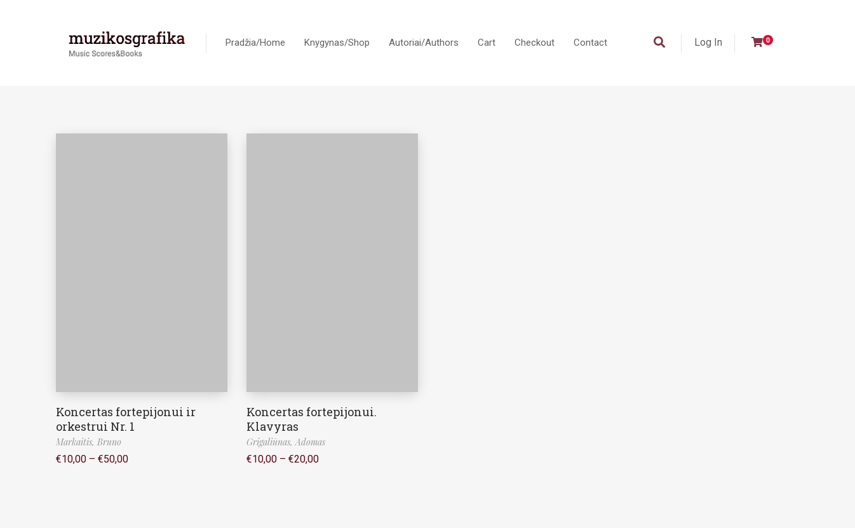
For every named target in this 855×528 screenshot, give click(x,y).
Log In (708, 42)
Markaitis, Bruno (88, 442)
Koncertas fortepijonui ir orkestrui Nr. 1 (126, 419)
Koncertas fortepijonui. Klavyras (311, 419)
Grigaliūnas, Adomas (285, 442)
